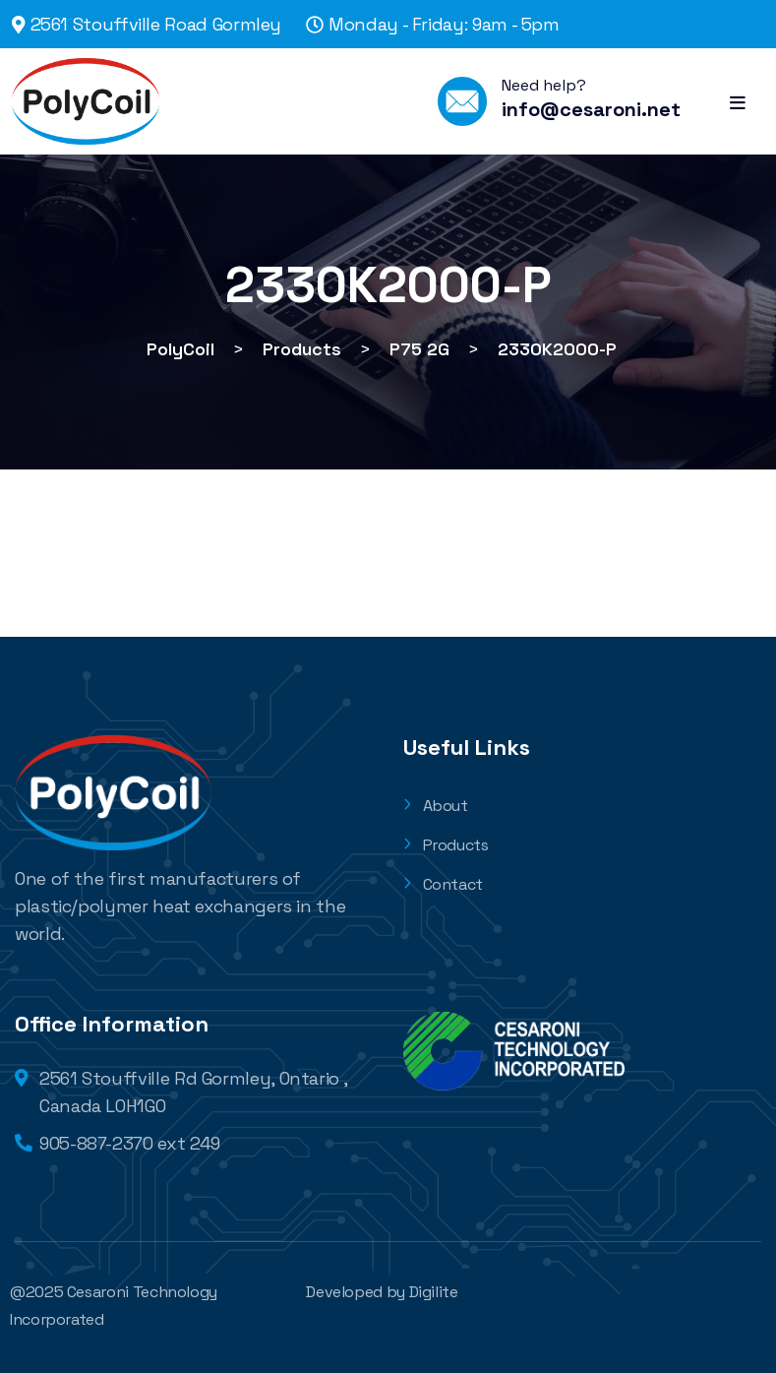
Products (446, 845)
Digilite (433, 1291)
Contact (443, 884)
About (435, 805)
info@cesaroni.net (591, 109)
